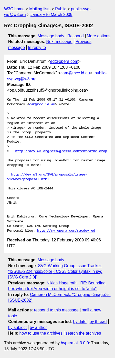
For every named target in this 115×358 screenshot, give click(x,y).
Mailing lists (39, 9)
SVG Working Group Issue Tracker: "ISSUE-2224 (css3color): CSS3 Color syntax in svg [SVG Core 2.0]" (55, 272)
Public (60, 9)
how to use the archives (40, 333)
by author (38, 327)
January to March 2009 (51, 14)
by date (79, 321)
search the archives (83, 333)
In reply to (37, 47)
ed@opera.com (64, 61)
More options (99, 36)
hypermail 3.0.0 (75, 343)
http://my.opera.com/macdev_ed (66, 231)
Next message (59, 41)
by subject (17, 327)
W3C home (14, 9)
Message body (51, 36)
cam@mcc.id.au (75, 73)
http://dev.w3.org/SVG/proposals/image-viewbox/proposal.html (47, 177)
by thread (98, 321)
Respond (75, 36)
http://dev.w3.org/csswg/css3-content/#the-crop (61, 151)
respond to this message (56, 310)
